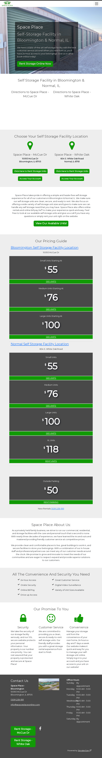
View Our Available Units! (51, 223)
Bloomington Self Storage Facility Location (44, 247)
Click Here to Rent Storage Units (30, 171)
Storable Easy (84, 750)
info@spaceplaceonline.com (25, 704)
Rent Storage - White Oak (23, 742)
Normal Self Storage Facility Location (40, 344)
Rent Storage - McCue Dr (23, 731)
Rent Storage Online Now (35, 63)
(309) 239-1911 (57, 509)
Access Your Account (30, 179)
